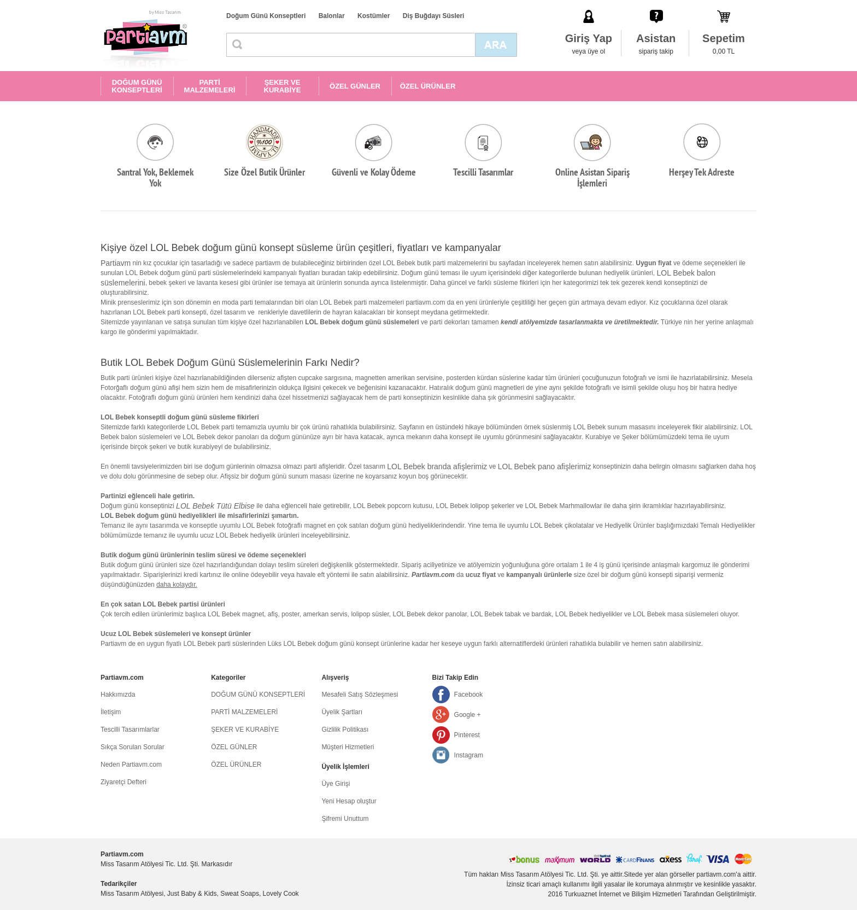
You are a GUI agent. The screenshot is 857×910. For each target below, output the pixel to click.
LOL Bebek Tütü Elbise (215, 505)
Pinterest (467, 735)
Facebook (468, 694)
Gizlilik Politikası (344, 729)
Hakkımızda (118, 694)
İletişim (111, 712)
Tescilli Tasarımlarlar (130, 729)
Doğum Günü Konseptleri (266, 16)
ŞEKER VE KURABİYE (282, 86)
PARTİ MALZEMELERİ (210, 86)
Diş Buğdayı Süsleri (434, 16)
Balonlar (332, 16)
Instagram (468, 755)
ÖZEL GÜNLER (355, 86)
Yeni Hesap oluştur (348, 801)
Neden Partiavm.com (131, 764)
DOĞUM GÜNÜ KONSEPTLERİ (136, 86)
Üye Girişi (335, 784)
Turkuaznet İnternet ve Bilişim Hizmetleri (623, 894)
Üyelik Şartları (341, 712)
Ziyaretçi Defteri (123, 782)
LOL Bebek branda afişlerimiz (437, 466)
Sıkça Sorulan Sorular (133, 747)
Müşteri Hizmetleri (347, 747)
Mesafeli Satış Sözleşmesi (359, 694)
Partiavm (116, 263)
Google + (467, 715)
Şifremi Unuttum (344, 818)
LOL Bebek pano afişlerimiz (544, 466)
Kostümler (373, 16)
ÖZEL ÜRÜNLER (428, 86)
